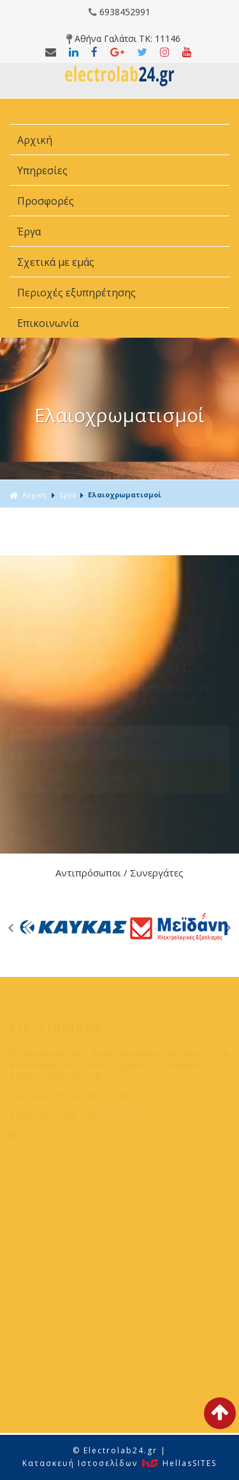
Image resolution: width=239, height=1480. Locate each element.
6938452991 (119, 12)
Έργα (30, 232)
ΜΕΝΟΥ (119, 111)
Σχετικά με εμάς (57, 262)
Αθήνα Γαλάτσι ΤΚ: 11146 (123, 38)
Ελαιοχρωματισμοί (124, 494)
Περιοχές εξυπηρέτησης (77, 293)
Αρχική (34, 140)
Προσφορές (46, 201)
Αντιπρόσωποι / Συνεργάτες (119, 872)
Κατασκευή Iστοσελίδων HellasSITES (119, 1463)
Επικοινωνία (47, 323)
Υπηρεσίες (43, 170)
